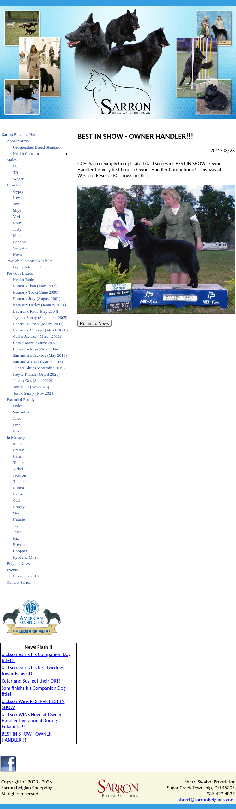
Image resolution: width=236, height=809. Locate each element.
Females (13, 185)
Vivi (16, 216)
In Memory (16, 437)
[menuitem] (34, 135)
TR (15, 172)
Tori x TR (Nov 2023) (31, 386)
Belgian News (18, 563)
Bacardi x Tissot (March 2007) (38, 323)
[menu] (34, 359)
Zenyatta (20, 248)
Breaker (19, 544)
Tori (16, 204)
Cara (17, 456)
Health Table (23, 279)
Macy (17, 443)
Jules (17, 418)
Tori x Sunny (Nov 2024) (33, 393)
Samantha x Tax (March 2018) (38, 361)
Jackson (19, 475)
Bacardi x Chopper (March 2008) (40, 330)
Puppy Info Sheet (27, 267)
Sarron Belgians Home (20, 134)
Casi (16, 500)
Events (12, 569)
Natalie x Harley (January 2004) (39, 304)
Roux (17, 222)
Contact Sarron (19, 582)
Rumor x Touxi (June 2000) (35, 292)
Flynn (17, 166)
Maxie (18, 235)
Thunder (20, 481)
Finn (17, 424)
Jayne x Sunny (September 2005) (40, 317)
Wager (18, 178)
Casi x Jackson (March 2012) (37, 336)
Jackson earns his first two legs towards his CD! (33, 671)
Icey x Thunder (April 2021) (36, 374)
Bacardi (19, 494)
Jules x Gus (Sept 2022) (32, 380)
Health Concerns (26, 153)
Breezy (19, 506)
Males (12, 159)
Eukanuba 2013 (26, 576)
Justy (17, 229)
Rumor (18, 487)
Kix (16, 538)
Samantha (21, 412)
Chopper (20, 550)
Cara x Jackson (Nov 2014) (35, 349)
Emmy (18, 450)
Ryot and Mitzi (25, 557)
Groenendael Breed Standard (36, 147)
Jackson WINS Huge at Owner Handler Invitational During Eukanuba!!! (32, 721)
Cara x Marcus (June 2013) (35, 342)
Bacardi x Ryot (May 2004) (35, 311)
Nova (17, 254)
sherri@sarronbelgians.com (206, 800)
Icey (16, 197)
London (19, 241)
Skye (17, 210)
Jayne (17, 525)
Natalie (19, 519)
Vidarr (18, 468)
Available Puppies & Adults (29, 260)
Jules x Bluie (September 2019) (39, 368)
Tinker (18, 462)
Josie (17, 532)
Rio (16, 431)
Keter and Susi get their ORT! (31, 681)
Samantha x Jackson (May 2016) (40, 355)
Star (16, 513)
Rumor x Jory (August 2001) (36, 298)
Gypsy (18, 191)
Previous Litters (20, 273)
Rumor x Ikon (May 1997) (35, 286)
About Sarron (18, 140)
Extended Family (21, 399)
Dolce (18, 405)
